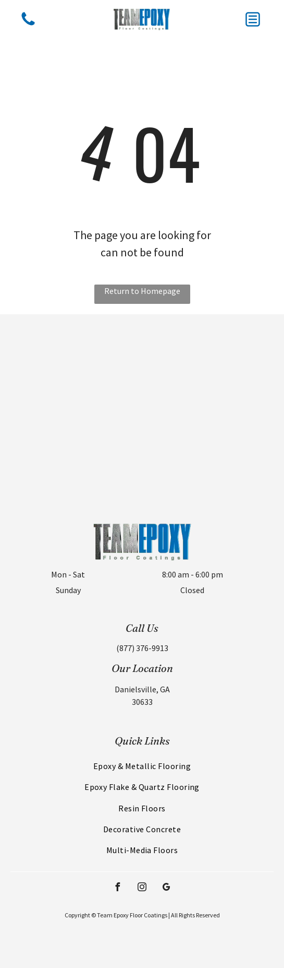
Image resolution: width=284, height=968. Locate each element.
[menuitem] (142, 765)
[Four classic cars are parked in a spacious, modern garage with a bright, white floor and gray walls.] (71, 453)
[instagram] (142, 888)
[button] (252, 19)
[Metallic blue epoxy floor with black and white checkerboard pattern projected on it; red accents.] (213, 360)
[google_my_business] (167, 888)
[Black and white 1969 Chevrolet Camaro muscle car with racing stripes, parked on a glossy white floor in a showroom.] (71, 360)
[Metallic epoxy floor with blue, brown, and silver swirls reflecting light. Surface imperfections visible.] (213, 453)
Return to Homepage (142, 291)
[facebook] (118, 888)
